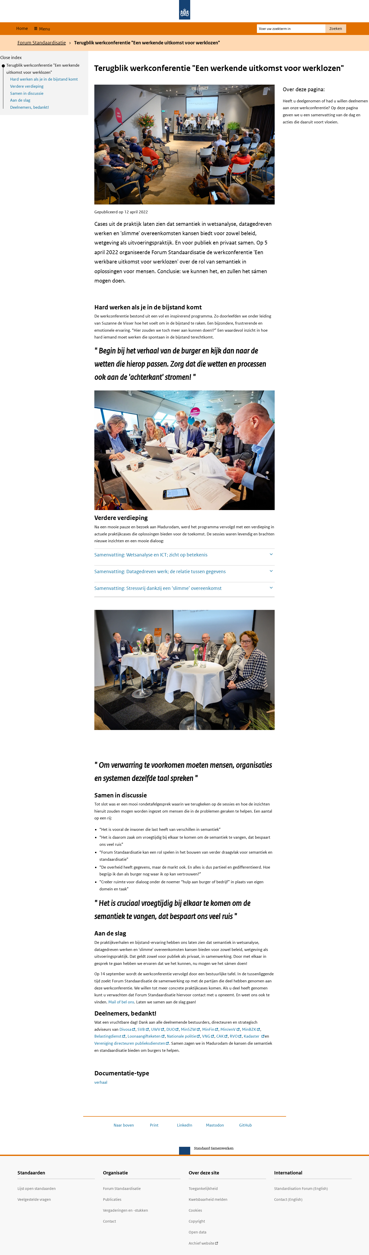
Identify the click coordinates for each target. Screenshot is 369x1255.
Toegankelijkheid (203, 1188)
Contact (109, 1221)
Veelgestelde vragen (34, 1199)
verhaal (100, 1082)
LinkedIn (184, 1125)
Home (22, 28)
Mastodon (215, 1125)
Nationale (183, 1036)
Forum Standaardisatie (41, 43)
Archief (203, 1243)
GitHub (245, 1125)
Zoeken (335, 28)
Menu (44, 29)
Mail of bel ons (121, 1002)
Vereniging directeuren (131, 1043)
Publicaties (112, 1199)
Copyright (197, 1221)
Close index (11, 57)
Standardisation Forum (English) (301, 1188)
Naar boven (124, 1125)
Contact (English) (288, 1199)
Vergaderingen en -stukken (125, 1210)
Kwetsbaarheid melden (208, 1199)
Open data (197, 1232)
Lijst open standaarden (36, 1188)
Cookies (195, 1210)
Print (154, 1125)
